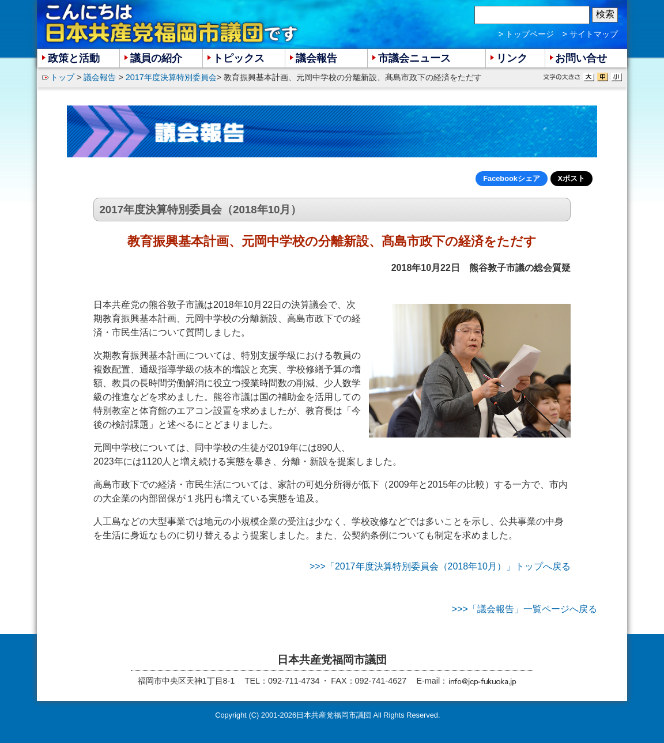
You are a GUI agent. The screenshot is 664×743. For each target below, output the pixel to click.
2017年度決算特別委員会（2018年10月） (200, 209)
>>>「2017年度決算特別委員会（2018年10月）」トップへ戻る (440, 566)
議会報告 (100, 77)
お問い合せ (581, 58)
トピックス (239, 58)
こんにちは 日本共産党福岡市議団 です (172, 23)
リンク (511, 58)
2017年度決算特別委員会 (171, 77)
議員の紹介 (156, 58)
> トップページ (526, 34)
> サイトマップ (590, 34)
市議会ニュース (414, 58)
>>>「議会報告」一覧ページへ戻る (524, 609)
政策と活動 (74, 58)
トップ (62, 77)
